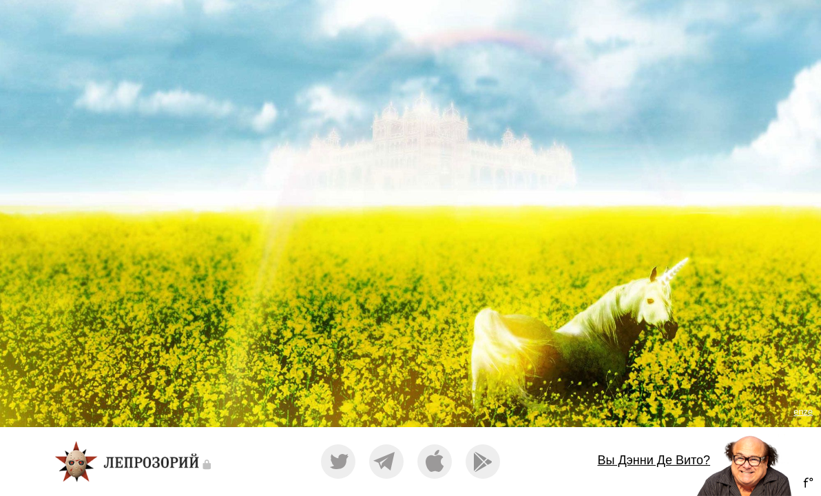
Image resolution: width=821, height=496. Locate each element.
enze (803, 411)
